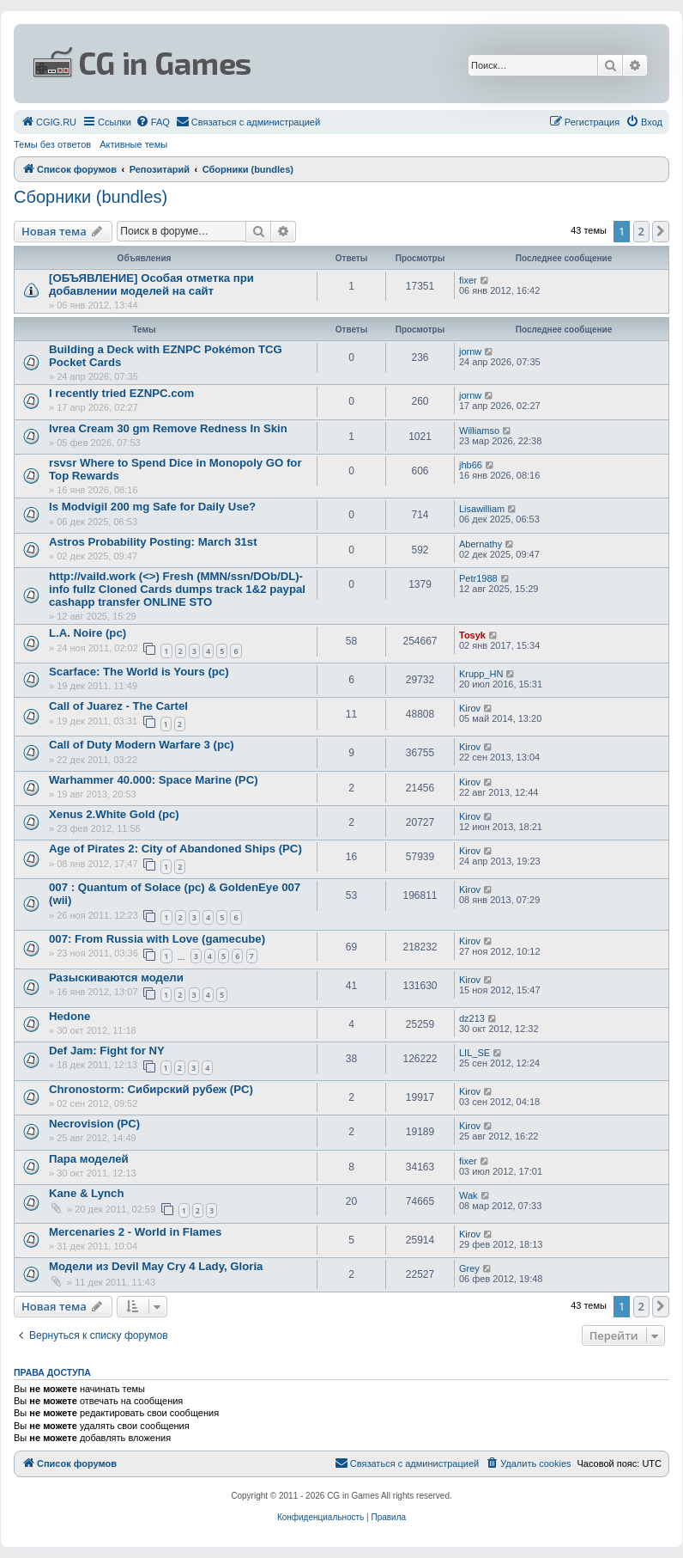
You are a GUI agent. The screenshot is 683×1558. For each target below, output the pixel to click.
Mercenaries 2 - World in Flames (135, 1231)
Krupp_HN (481, 674)
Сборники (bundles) (90, 196)
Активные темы (133, 144)
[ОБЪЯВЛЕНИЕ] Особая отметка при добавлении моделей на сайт (151, 284)
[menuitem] (48, 122)
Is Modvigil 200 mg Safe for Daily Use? (152, 506)
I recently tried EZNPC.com (121, 393)
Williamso (479, 430)
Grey (469, 1268)
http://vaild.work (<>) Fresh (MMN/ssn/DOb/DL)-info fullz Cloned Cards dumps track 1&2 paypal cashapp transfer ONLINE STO (177, 589)
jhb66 (470, 465)
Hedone (69, 1016)
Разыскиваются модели (116, 977)
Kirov (470, 708)
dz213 (472, 1018)
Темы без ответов (52, 144)
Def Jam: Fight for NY (107, 1050)
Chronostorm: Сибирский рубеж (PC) (151, 1089)
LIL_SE (474, 1053)
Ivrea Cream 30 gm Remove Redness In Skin (168, 428)
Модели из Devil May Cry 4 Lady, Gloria (156, 1266)
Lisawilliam (482, 509)
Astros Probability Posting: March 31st (153, 541)
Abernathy (480, 544)
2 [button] (641, 231)
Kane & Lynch (86, 1193)
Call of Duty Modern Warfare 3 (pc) (141, 744)
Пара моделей (89, 1158)
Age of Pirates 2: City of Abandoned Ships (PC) (175, 848)
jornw (470, 351)
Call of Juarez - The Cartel (118, 706)
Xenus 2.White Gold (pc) (114, 814)
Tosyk (472, 635)
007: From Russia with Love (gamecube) (157, 938)
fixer (468, 280)
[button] (660, 231)
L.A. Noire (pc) (87, 632)
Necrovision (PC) (94, 1123)
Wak (468, 1195)
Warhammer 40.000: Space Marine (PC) (153, 779)
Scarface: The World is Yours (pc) (139, 671)
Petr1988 (478, 578)
